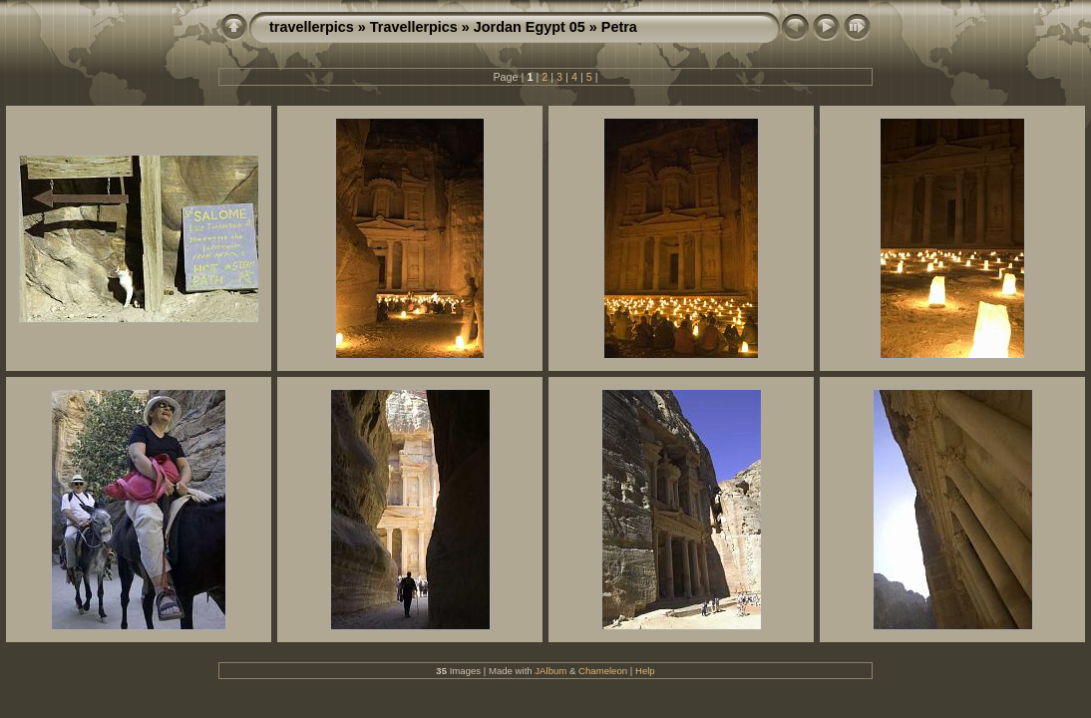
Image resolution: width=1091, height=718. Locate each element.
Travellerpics (414, 27)
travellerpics (311, 27)
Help (645, 670)
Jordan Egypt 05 (529, 27)
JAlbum (550, 670)
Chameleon (602, 670)
